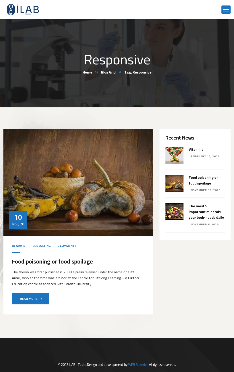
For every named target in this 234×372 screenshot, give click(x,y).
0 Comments (67, 245)
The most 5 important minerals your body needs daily (206, 211)
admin (20, 245)
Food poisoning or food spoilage (54, 261)
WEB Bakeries (138, 364)
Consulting (41, 245)
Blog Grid (108, 72)
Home (87, 72)
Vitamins (196, 149)
